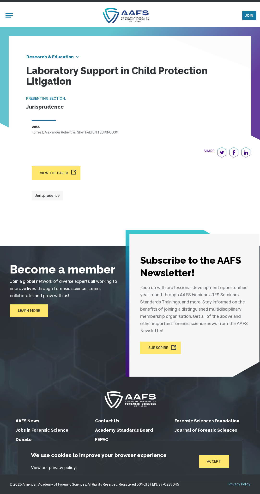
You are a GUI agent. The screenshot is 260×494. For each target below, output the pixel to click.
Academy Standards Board (124, 429)
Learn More (29, 312)
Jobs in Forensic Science (42, 429)
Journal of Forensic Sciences (206, 429)
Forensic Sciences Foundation (207, 419)
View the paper (54, 174)
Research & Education (51, 57)
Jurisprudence (47, 196)
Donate (24, 438)
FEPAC (101, 438)
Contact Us (107, 419)
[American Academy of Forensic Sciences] (126, 16)
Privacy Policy (239, 483)
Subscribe (160, 347)
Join (249, 16)
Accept (214, 461)
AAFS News (27, 419)
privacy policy (63, 467)
